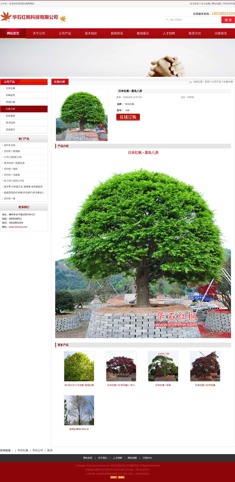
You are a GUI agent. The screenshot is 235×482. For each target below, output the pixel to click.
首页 (207, 81)
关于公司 (39, 33)
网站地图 (216, 3)
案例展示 (143, 33)
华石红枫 (23, 450)
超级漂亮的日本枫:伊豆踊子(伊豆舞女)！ (24, 192)
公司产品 (65, 33)
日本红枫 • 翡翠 (163, 385)
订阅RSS (147, 458)
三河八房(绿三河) (13, 157)
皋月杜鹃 (10, 122)
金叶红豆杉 (9, 145)
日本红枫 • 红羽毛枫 (205, 385)
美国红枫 (10, 102)
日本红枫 (10, 88)
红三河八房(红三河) (14, 180)
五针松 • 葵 (9, 198)
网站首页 (13, 33)
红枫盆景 (10, 95)
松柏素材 (10, 115)
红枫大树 (10, 109)
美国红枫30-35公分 (79, 429)
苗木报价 (91, 33)
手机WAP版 (229, 3)
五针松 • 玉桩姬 (12, 174)
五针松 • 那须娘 (12, 151)
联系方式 (195, 33)
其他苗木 (10, 129)
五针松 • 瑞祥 (11, 169)
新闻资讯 (117, 33)
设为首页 (194, 3)
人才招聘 (169, 33)
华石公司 (37, 450)
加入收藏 (205, 3)
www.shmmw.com (18, 227)
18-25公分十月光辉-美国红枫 (79, 385)
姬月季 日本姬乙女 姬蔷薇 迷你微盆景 (23, 186)
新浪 (50, 450)
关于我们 (102, 458)
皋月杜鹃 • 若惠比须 (14, 163)
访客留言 (221, 33)
